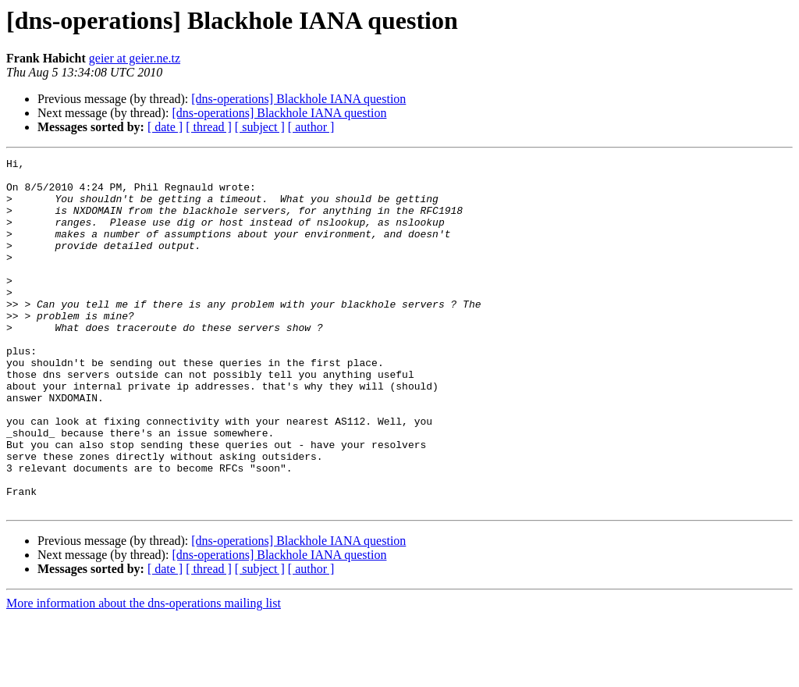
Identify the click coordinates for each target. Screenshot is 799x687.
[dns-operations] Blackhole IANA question (298, 98)
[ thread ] (209, 126)
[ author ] (311, 126)
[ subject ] (260, 126)
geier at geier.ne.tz (134, 58)
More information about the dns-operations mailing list (143, 673)
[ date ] (165, 126)
